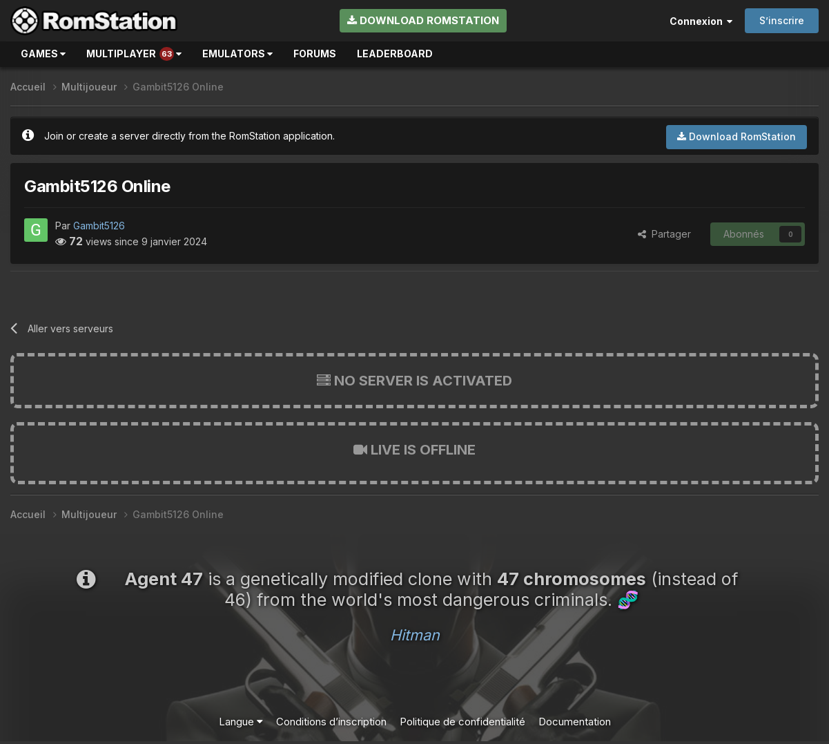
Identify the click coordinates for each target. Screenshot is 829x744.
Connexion (701, 21)
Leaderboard (395, 53)
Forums (314, 53)
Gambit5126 (99, 225)
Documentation (574, 721)
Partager (664, 234)
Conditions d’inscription (331, 721)
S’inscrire (781, 20)
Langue (241, 721)
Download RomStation (423, 20)
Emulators (237, 53)
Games (43, 53)
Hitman (415, 635)
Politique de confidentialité (462, 721)
